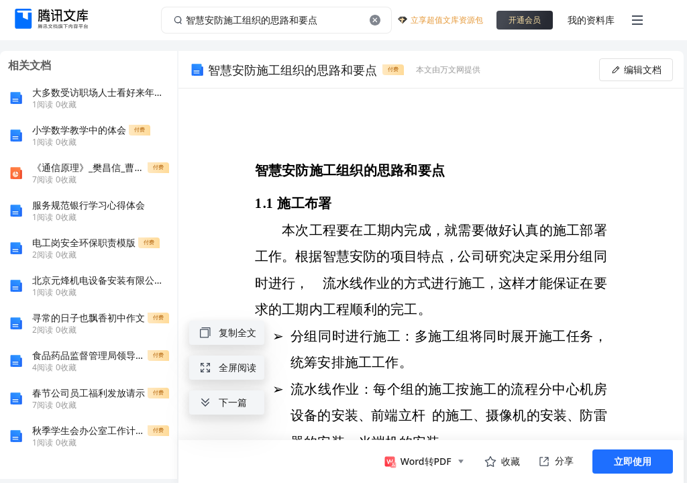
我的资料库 (591, 19)
